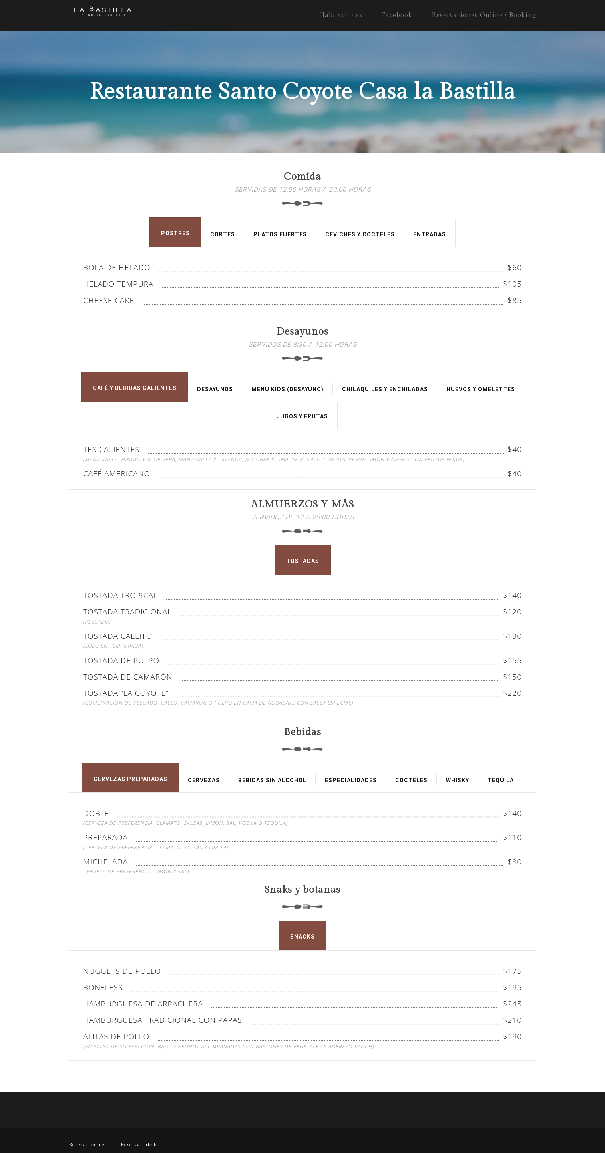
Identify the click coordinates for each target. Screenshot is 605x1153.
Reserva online (87, 1144)
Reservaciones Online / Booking (484, 15)
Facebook (397, 15)
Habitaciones (340, 15)
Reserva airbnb (139, 1144)
